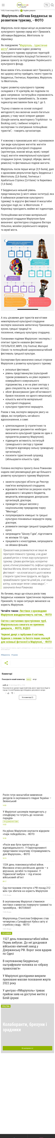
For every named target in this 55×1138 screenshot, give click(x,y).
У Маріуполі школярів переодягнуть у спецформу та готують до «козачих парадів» (24, 815)
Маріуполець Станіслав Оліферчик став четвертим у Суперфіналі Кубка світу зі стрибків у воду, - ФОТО (26, 921)
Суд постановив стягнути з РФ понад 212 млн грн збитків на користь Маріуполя (26, 889)
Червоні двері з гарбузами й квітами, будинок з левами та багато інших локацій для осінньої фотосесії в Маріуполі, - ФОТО (26, 638)
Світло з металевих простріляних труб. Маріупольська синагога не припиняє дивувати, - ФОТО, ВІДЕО (24, 624)
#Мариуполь (5, 655)
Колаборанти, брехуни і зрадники (25, 1027)
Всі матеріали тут (27, 1048)
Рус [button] (46, 5)
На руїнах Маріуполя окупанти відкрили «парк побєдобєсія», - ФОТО (26, 832)
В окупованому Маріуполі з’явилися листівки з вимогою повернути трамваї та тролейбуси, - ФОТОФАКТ (27, 904)
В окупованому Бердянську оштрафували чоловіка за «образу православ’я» (25, 964)
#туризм (14, 655)
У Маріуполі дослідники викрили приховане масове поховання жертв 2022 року (27, 979)
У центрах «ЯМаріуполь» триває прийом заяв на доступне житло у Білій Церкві (25, 994)
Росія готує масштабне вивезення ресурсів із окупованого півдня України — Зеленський (27, 798)
